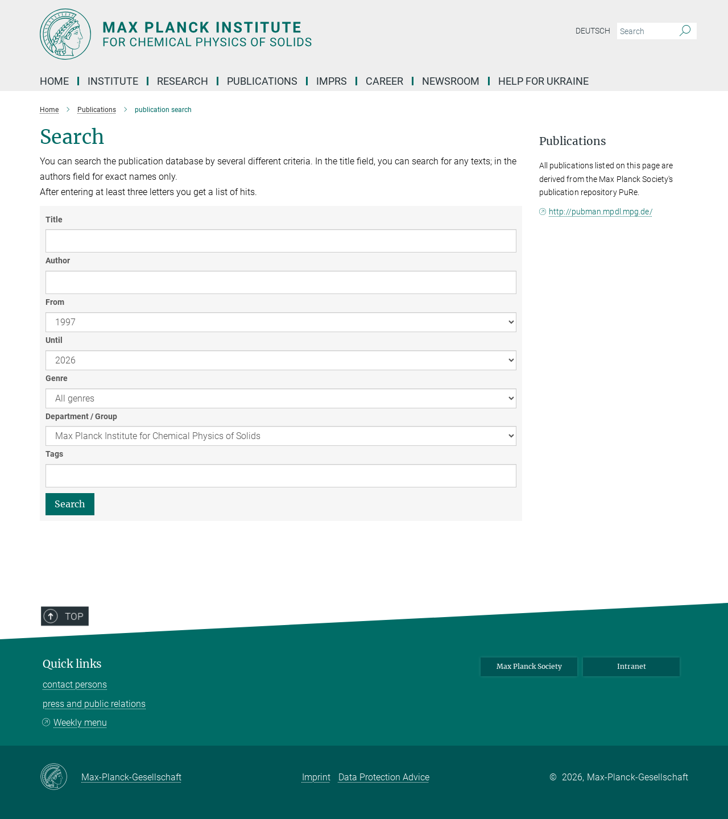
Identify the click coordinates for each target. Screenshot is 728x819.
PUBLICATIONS (262, 81)
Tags (54, 453)
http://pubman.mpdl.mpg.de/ (601, 211)
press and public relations (94, 703)
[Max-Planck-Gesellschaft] (60, 777)
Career (384, 81)
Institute (113, 81)
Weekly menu (80, 722)
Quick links (72, 664)
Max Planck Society (529, 666)
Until (54, 340)
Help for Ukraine (543, 81)
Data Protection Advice (383, 777)
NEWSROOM (450, 81)
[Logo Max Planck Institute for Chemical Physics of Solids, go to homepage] (253, 34)
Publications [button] (572, 141)
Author (58, 260)
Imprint (316, 777)
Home (54, 81)
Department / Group (81, 416)
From (55, 302)
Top (66, 647)
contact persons (75, 684)
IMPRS (331, 81)
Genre (57, 378)
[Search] (685, 31)
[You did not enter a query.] (644, 31)
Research (182, 81)
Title (54, 219)
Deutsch (593, 30)
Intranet (631, 666)
